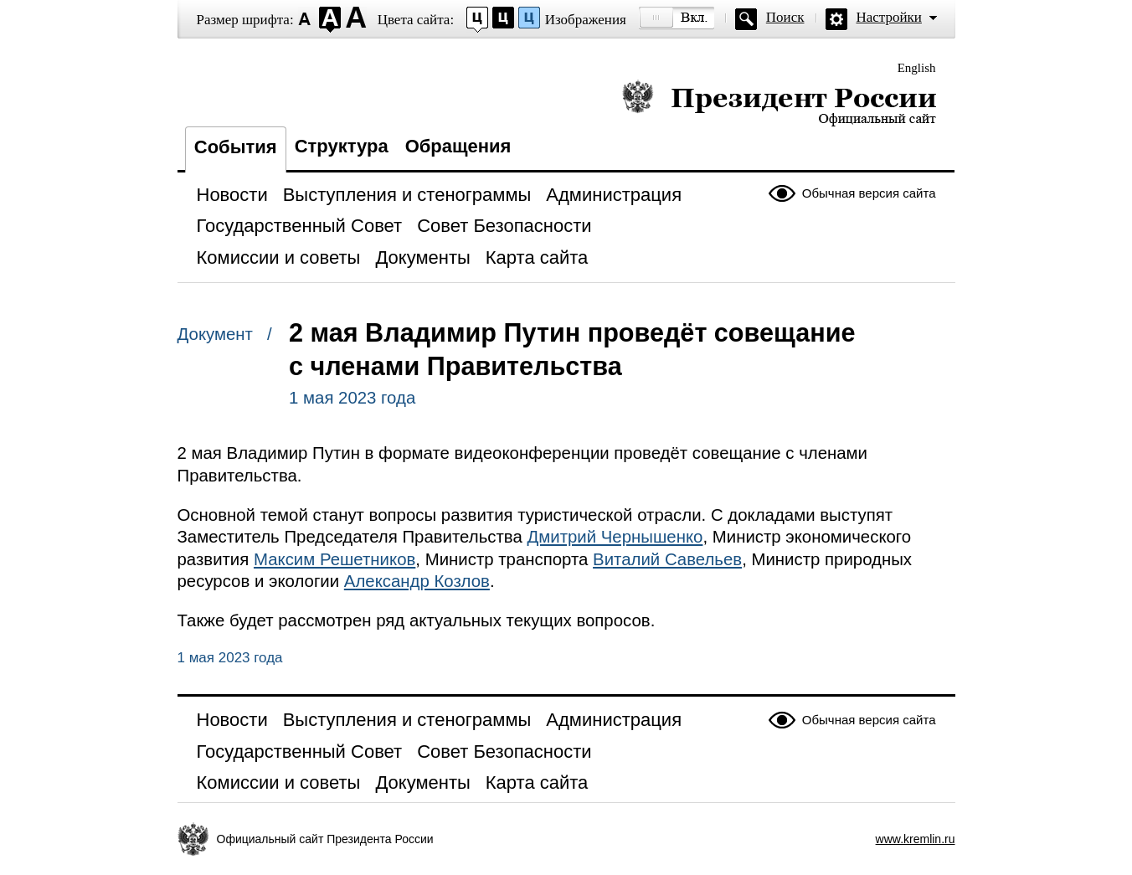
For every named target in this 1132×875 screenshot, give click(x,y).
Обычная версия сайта (869, 193)
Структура (341, 146)
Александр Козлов (417, 581)
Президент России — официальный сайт (779, 102)
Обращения (458, 146)
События (235, 146)
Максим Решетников (334, 559)
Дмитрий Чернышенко (614, 537)
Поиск (785, 17)
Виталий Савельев (667, 559)
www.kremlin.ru (915, 839)
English (917, 68)
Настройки (889, 17)
